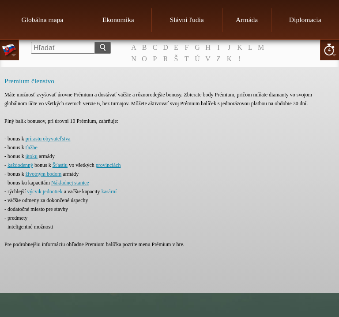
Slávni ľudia (187, 19)
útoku (32, 156)
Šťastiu (60, 165)
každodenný (20, 165)
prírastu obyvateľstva (48, 139)
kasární (109, 191)
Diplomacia (305, 19)
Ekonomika (118, 19)
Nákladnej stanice (70, 183)
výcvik (34, 191)
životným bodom (44, 174)
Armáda (247, 19)
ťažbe (32, 147)
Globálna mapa (42, 19)
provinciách (108, 165)
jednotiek (53, 191)
